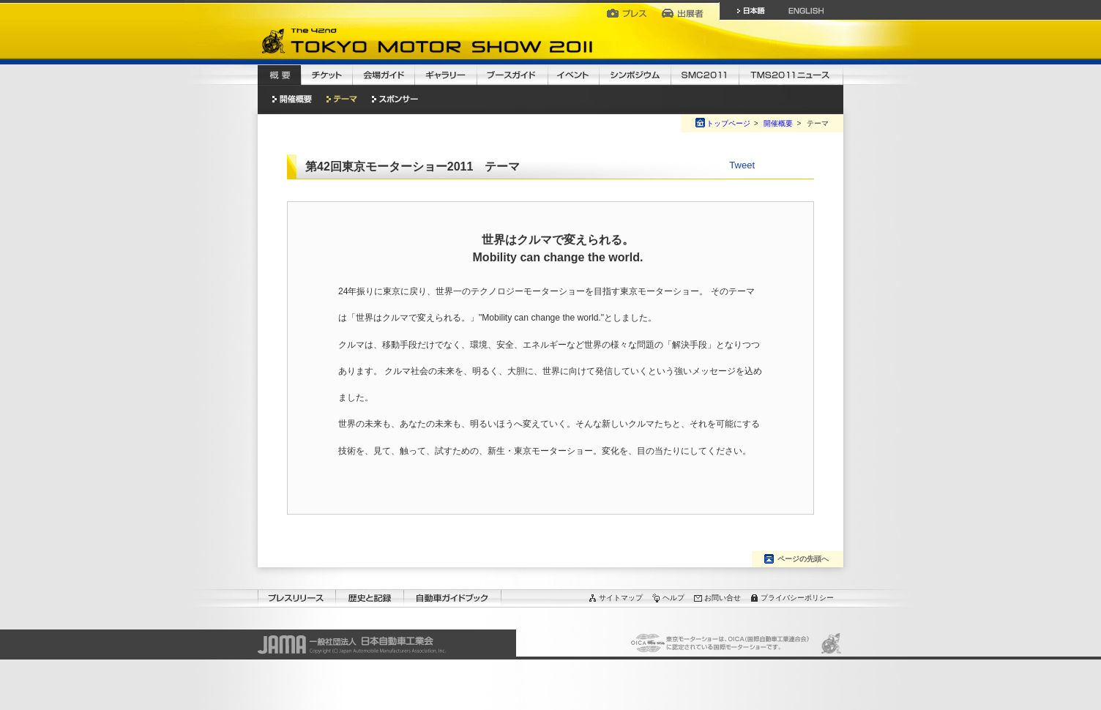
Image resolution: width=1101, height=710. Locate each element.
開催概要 (778, 123)
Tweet (742, 165)
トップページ (728, 123)
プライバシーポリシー (797, 598)
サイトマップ (621, 598)
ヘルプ (673, 598)
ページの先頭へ (803, 559)
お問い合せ (722, 598)
